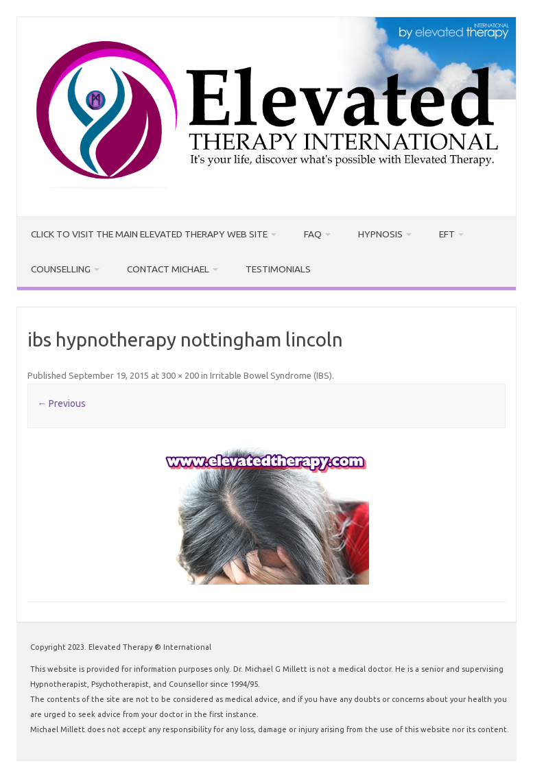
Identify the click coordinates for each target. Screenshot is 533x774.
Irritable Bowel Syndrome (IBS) (271, 367)
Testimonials (262, 262)
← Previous (61, 395)
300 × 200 (180, 367)
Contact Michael (158, 262)
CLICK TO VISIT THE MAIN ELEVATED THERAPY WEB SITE (139, 231)
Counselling (58, 262)
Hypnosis (354, 231)
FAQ (291, 231)
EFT (417, 231)
